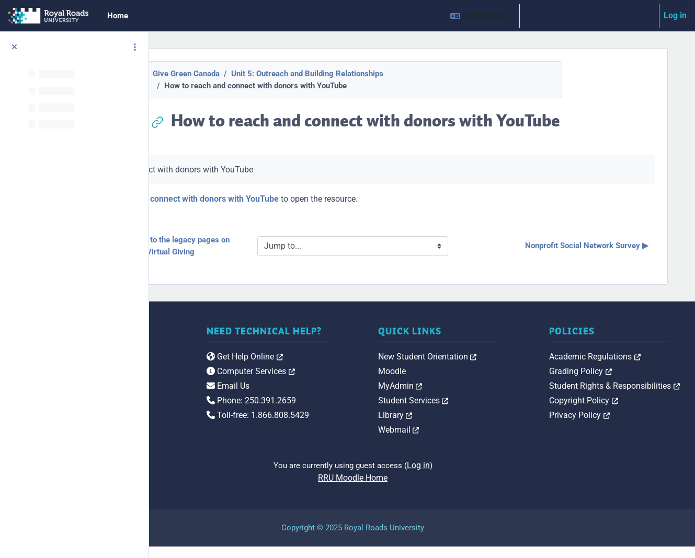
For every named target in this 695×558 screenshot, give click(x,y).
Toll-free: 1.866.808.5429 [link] (362, 437)
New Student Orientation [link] (496, 368)
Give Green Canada (255, 73)
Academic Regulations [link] (629, 368)
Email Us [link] (332, 408)
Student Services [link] (482, 411)
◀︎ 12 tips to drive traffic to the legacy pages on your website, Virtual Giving (258, 246)
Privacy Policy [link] (614, 426)
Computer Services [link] (355, 393)
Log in (675, 15)
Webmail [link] (467, 441)
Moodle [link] (461, 382)
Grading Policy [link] (615, 382)
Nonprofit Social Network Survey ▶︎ (592, 245)
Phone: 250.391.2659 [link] (355, 422)
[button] (480, 15)
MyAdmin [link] (469, 397)
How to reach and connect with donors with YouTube (313, 199)
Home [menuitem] (117, 15)
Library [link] (464, 426)
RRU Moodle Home (422, 489)
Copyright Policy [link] (618, 411)
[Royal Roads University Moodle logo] (217, 388)
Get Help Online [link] (349, 378)
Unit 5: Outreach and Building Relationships (376, 73)
